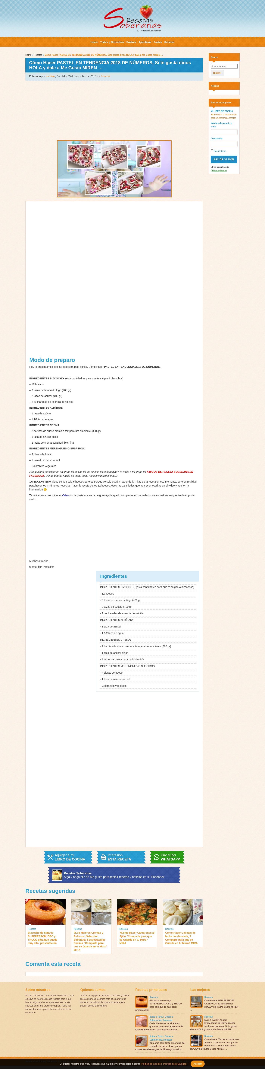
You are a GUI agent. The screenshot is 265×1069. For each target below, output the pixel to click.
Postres (131, 42)
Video (65, 495)
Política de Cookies (151, 1063)
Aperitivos (144, 42)
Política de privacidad (174, 1063)
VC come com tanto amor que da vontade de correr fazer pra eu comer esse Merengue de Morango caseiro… (160, 1046)
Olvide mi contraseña (220, 167)
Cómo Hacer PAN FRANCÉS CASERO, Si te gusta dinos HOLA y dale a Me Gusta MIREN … (214, 1005)
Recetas (169, 42)
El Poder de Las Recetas (132, 18)
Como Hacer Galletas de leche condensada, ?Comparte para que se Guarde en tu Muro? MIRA (181, 938)
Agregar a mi (70, 857)
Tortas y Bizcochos (112, 42)
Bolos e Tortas (156, 1017)
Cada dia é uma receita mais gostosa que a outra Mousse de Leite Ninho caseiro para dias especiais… (159, 1026)
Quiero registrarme (219, 170)
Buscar (217, 72)
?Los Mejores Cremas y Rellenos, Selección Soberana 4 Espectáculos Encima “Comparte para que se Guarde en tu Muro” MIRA (91, 941)
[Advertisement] (114, 110)
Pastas (158, 42)
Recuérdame (218, 150)
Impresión (119, 857)
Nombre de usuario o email (221, 125)
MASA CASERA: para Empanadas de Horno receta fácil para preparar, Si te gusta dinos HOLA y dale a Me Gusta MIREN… (213, 1025)
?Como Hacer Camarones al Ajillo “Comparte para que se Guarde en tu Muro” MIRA (137, 938)
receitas (50, 76)
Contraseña (217, 138)
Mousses (167, 1020)
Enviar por (170, 857)
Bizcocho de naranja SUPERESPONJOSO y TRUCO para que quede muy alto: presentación (42, 938)
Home (94, 42)
